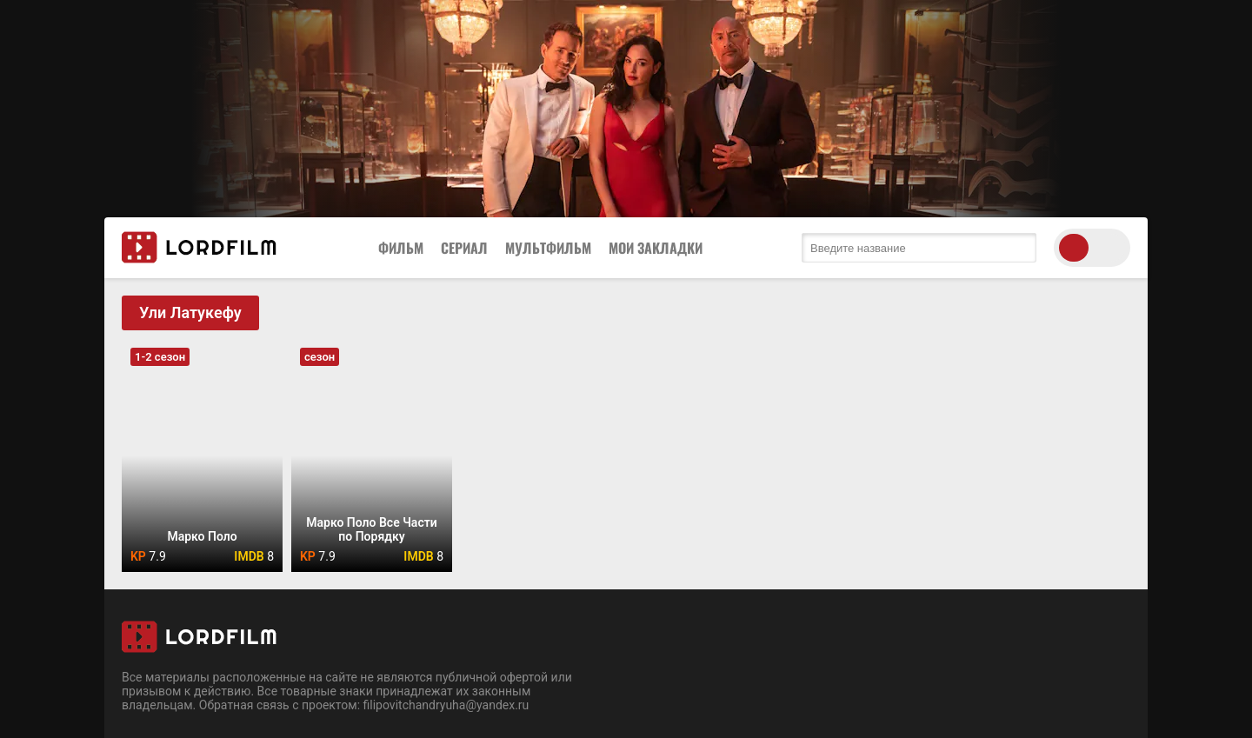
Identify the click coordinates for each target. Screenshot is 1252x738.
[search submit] (1019, 247)
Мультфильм (548, 247)
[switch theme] (1092, 248)
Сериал (464, 247)
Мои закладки (656, 247)
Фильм (400, 247)
